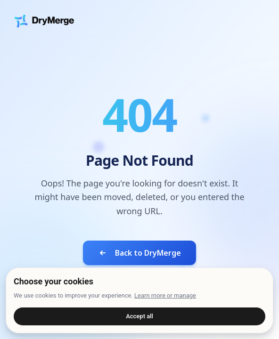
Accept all (139, 316)
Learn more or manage (165, 295)
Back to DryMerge (139, 253)
